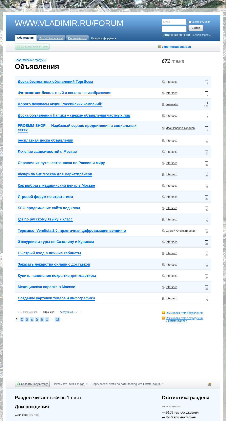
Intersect (171, 81)
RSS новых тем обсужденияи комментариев (184, 320)
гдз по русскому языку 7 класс (45, 219)
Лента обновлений (51, 38)
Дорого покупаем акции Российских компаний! (60, 104)
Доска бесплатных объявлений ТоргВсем (55, 82)
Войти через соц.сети (176, 34)
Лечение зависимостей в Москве (47, 152)
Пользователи (77, 38)
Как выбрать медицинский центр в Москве (56, 185)
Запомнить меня (199, 22)
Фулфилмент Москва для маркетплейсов (55, 174)
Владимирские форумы (30, 60)
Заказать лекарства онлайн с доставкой (54, 264)
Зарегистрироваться (176, 46)
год (82, 384)
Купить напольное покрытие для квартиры (57, 276)
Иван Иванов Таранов (180, 128)
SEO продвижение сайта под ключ (49, 208)
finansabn (172, 104)
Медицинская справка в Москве (46, 287)
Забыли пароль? (201, 35)
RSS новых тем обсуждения (184, 312)
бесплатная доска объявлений (45, 140)
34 (57, 319)
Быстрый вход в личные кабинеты (49, 253)
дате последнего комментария (141, 384)
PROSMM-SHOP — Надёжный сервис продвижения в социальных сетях (77, 128)
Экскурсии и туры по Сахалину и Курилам (56, 242)
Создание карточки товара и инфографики (56, 298)
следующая (66, 312)
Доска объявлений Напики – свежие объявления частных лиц (74, 115)
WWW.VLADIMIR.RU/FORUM (62, 23)
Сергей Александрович (181, 230)
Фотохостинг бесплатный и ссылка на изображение (64, 93)
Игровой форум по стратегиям (45, 197)
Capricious (21, 414)
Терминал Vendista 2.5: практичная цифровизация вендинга (72, 231)
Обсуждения (26, 37)
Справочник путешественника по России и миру (61, 163)
